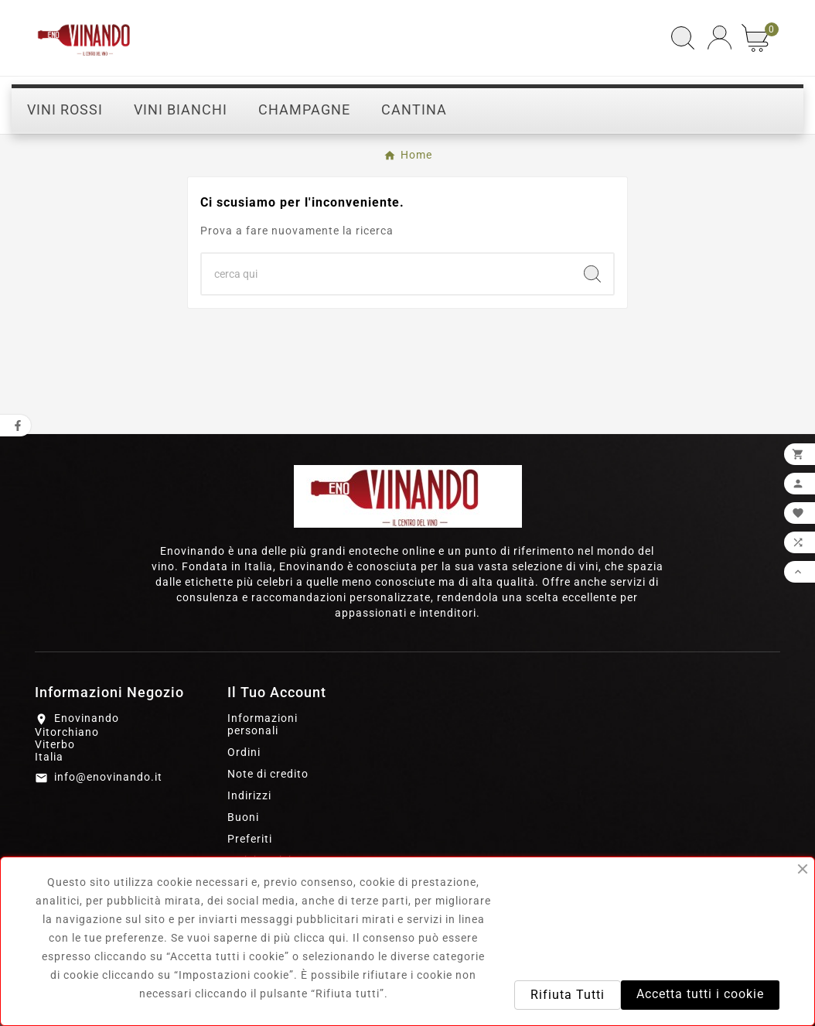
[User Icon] (719, 38)
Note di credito (268, 774)
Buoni (243, 817)
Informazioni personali (262, 724)
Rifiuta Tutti (567, 994)
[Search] (592, 273)
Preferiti (249, 839)
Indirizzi (249, 795)
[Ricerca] (386, 274)
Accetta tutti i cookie (700, 994)
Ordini (244, 752)
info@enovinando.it (108, 777)
